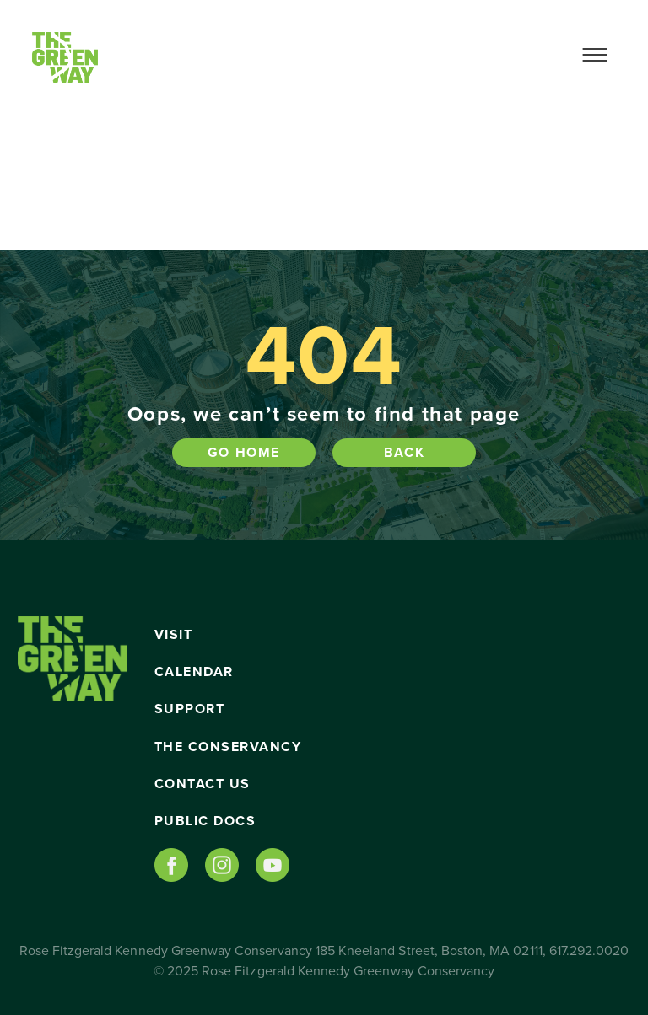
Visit (173, 634)
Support (189, 709)
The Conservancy (228, 746)
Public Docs (205, 821)
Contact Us (202, 784)
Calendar (194, 671)
